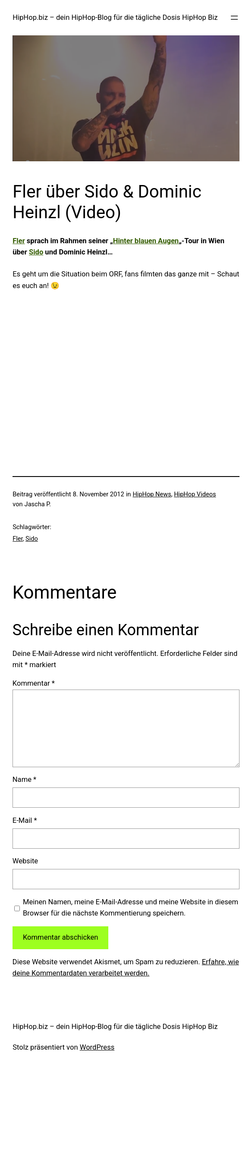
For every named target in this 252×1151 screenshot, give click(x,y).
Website (25, 861)
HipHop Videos (195, 494)
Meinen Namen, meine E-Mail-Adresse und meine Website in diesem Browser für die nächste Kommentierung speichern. (130, 908)
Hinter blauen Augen (146, 241)
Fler (19, 241)
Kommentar (34, 683)
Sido (36, 252)
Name (24, 779)
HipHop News (151, 494)
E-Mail (25, 820)
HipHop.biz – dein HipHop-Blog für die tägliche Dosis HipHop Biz (115, 17)
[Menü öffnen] (234, 18)
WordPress (97, 1047)
